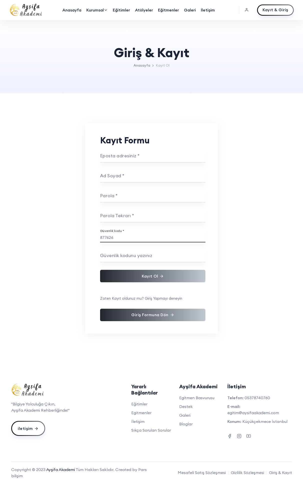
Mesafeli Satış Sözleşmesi (202, 472)
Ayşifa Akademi (60, 469)
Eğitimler (121, 9)
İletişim (208, 9)
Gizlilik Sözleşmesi (247, 472)
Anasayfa (71, 9)
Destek (186, 406)
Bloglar (186, 423)
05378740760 (257, 397)
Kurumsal (97, 9)
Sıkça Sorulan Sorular (151, 430)
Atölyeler (144, 9)
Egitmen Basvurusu (196, 397)
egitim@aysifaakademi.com (253, 412)
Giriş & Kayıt (280, 472)
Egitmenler (141, 412)
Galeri (190, 9)
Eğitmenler (168, 9)
